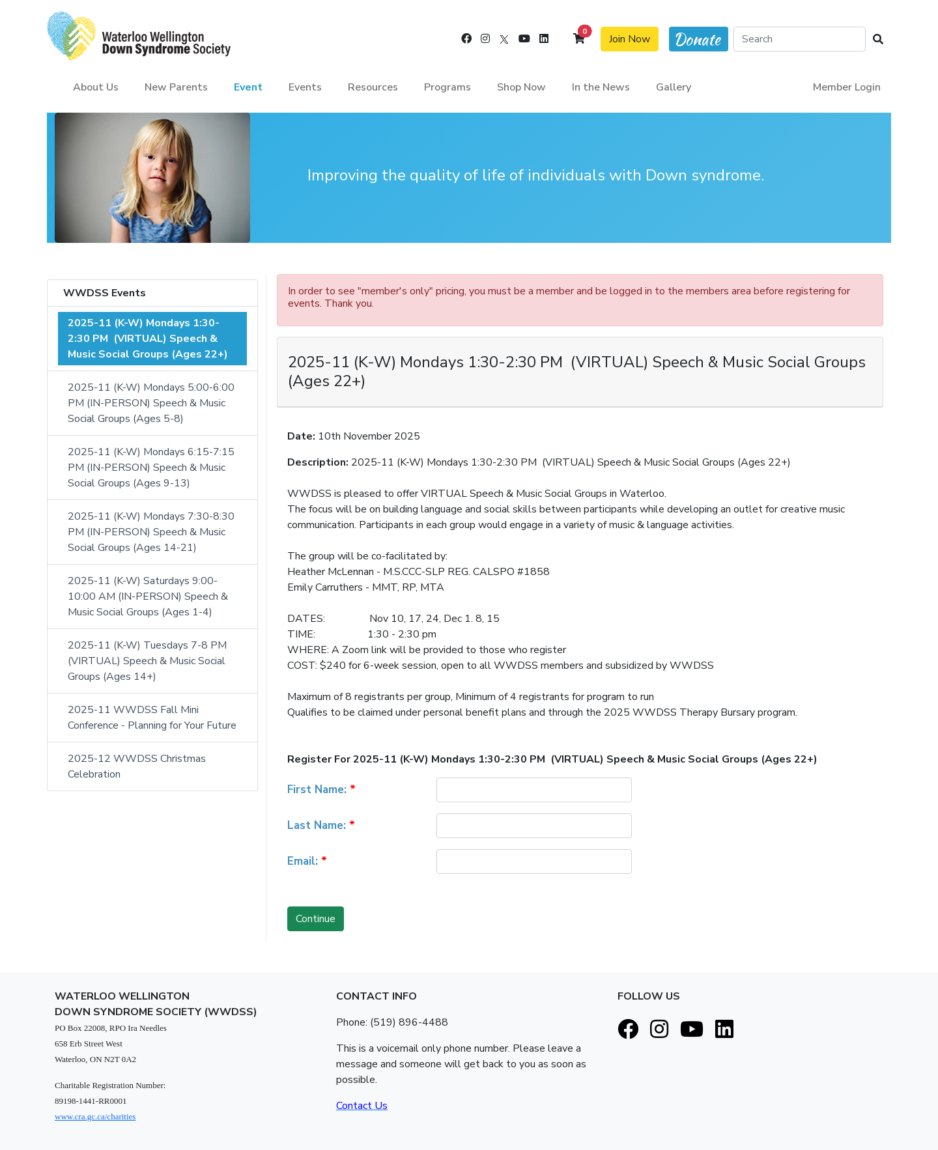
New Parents (176, 87)
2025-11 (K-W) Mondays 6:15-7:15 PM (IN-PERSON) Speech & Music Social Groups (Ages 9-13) (152, 467)
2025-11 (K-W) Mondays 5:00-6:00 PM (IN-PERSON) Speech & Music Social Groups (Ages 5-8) (152, 403)
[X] (504, 39)
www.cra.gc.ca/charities (95, 1116)
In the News (601, 87)
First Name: (321, 789)
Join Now (629, 39)
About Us (96, 87)
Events (305, 87)
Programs (447, 87)
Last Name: (321, 825)
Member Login (847, 87)
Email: (307, 861)
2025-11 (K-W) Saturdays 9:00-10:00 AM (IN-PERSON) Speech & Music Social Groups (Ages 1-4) (149, 596)
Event (248, 87)
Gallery (673, 87)
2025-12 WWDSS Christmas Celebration (138, 766)
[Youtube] (524, 39)
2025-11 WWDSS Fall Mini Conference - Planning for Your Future (152, 718)
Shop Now (521, 87)
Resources (373, 87)
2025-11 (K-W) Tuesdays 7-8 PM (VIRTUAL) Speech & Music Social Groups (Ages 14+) (148, 661)
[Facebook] (466, 39)
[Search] (799, 39)
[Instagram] (485, 39)
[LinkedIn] (543, 39)
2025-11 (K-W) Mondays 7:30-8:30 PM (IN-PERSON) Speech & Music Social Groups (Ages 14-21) (152, 532)
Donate (697, 39)
